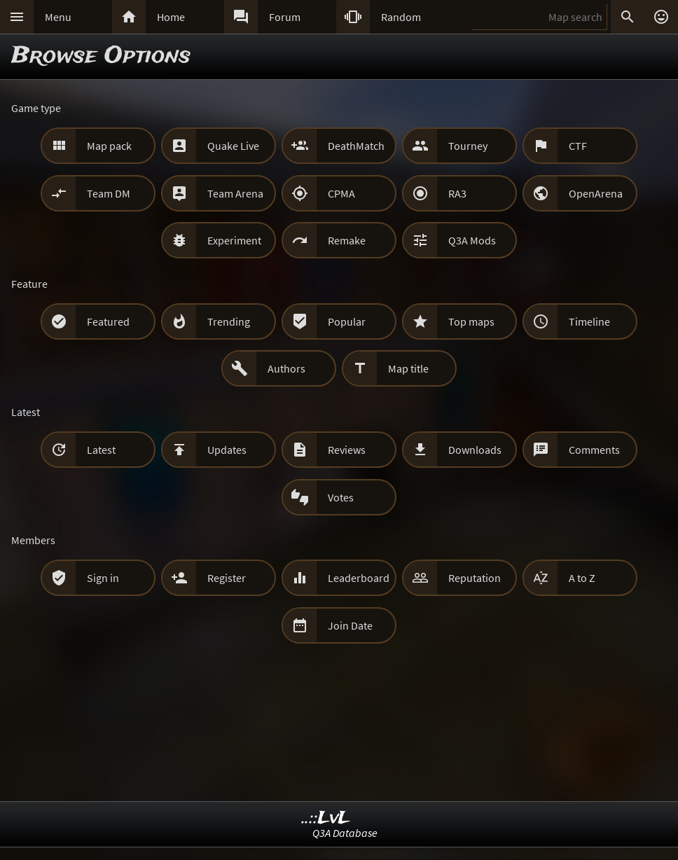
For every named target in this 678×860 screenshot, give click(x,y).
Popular (347, 321)
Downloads (474, 450)
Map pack (109, 146)
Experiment (234, 240)
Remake (347, 240)
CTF (578, 146)
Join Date (350, 625)
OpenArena (596, 193)
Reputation (474, 578)
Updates (227, 450)
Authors (286, 368)
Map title (408, 368)
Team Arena (235, 193)
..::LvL (326, 818)
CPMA (341, 193)
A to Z (582, 578)
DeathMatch (356, 146)
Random (401, 17)
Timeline (589, 321)
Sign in (103, 578)
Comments (594, 450)
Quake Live (233, 146)
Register (226, 578)
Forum (284, 17)
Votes (341, 497)
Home (171, 17)
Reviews (347, 450)
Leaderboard (358, 578)
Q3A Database (345, 833)
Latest (101, 450)
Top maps (471, 321)
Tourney (467, 146)
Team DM (108, 193)
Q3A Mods (472, 240)
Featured (108, 321)
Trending (228, 321)
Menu (58, 17)
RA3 (457, 193)
